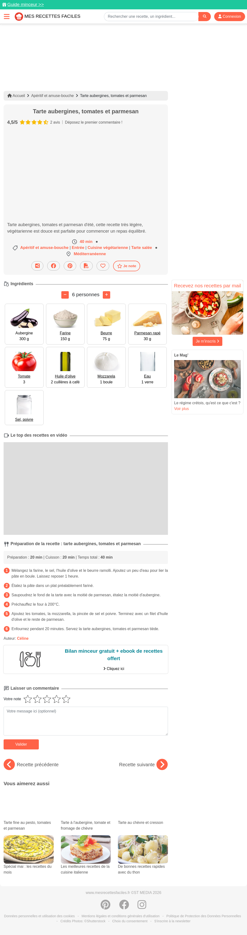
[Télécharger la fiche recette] (86, 266)
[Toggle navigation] (6, 16)
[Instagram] (142, 907)
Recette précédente (31, 764)
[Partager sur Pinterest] (70, 266)
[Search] (204, 16)
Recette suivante (143, 764)
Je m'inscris (207, 341)
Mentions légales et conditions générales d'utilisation (121, 916)
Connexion (229, 16)
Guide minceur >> (25, 4)
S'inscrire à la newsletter (172, 921)
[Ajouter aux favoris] (103, 266)
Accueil (16, 96)
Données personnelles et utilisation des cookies (39, 916)
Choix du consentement (129, 921)
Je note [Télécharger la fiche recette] (126, 266)
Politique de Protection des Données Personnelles (204, 916)
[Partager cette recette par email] (37, 266)
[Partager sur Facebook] (53, 266)
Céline (23, 638)
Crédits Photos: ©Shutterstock (82, 921)
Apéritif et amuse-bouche (52, 96)
